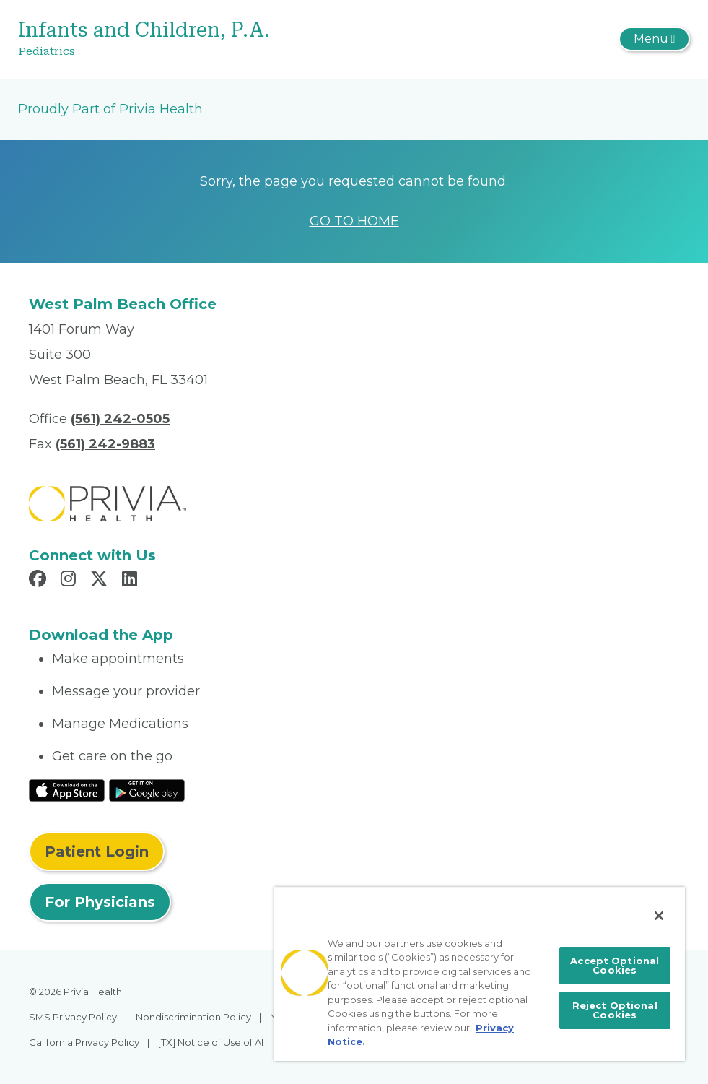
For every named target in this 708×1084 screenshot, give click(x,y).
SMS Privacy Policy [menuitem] (73, 1017)
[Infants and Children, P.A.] (242, 39)
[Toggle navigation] (654, 39)
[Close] (659, 916)
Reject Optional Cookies (614, 1010)
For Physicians (100, 902)
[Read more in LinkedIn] (131, 581)
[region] (479, 974)
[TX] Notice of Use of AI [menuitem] (210, 1042)
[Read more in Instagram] (70, 581)
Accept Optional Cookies (614, 965)
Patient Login (97, 851)
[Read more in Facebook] (40, 581)
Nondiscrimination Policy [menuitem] (193, 1017)
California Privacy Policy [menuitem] (84, 1042)
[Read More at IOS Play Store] (67, 790)
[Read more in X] (101, 581)
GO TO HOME (354, 221)
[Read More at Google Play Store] (147, 790)
